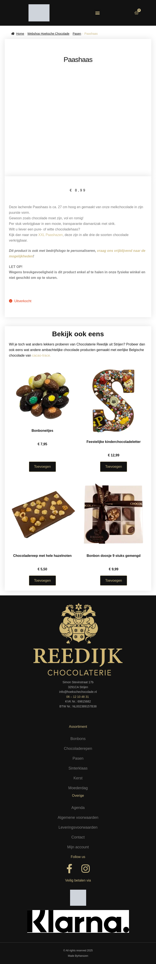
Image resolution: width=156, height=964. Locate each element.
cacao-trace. (41, 355)
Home (20, 33)
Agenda (78, 808)
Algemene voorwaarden (78, 817)
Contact (78, 837)
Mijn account (78, 847)
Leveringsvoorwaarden (78, 827)
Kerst (78, 778)
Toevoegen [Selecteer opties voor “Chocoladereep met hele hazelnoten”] (42, 580)
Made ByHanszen (78, 955)
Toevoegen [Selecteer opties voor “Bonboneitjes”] (42, 466)
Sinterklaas (77, 768)
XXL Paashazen (50, 235)
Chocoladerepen (78, 748)
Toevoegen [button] (113, 580)
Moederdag (78, 788)
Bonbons (78, 739)
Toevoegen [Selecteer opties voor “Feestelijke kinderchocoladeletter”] (113, 466)
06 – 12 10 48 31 (77, 696)
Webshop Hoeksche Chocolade (48, 33)
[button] (97, 12)
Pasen (77, 33)
